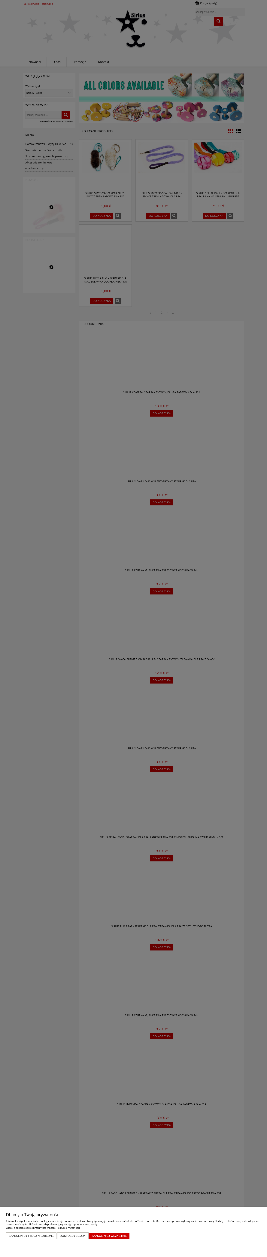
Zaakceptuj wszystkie (109, 1235)
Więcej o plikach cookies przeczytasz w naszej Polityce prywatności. (43, 1227)
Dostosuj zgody (73, 1235)
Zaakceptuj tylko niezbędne (31, 1235)
